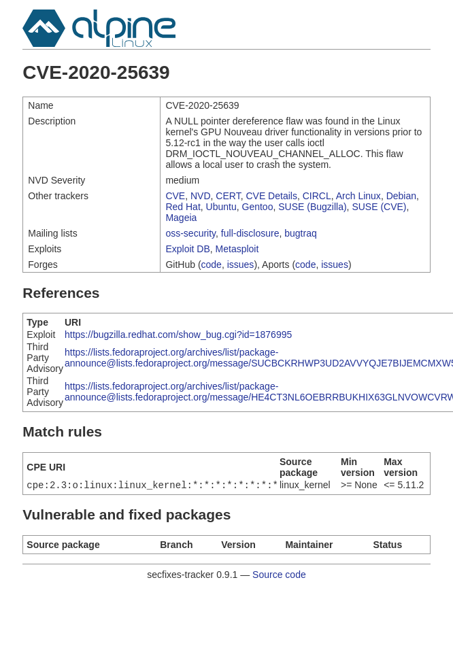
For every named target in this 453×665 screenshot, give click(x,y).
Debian (401, 195)
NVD (200, 195)
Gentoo (257, 206)
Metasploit (237, 248)
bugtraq (300, 233)
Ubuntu (221, 206)
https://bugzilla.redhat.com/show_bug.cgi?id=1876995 (178, 334)
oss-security (190, 233)
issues (240, 264)
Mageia (181, 217)
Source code (279, 575)
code (211, 264)
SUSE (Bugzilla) (312, 206)
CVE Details (271, 195)
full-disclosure (250, 233)
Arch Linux (358, 195)
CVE (175, 195)
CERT (228, 195)
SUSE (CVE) (379, 206)
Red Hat (182, 206)
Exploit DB (187, 248)
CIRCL (317, 195)
